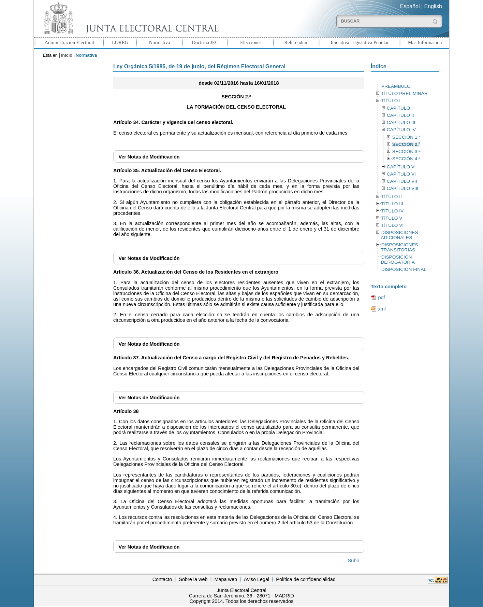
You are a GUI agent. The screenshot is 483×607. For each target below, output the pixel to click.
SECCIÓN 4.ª (406, 158)
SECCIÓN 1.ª (406, 137)
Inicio (66, 55)
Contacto (162, 579)
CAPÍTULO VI (401, 174)
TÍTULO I (390, 100)
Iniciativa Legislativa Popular (360, 42)
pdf (381, 297)
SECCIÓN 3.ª (406, 151)
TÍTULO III (392, 203)
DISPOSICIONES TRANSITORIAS (399, 247)
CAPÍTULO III (401, 122)
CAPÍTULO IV (401, 129)
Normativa (159, 42)
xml (381, 309)
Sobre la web (193, 579)
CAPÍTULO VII (402, 181)
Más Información (425, 42)
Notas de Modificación (148, 157)
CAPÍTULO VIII (403, 188)
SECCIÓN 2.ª (406, 144)
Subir (354, 560)
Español (410, 6)
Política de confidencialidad (305, 579)
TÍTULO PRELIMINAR (404, 93)
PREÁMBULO (396, 86)
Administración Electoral (69, 42)
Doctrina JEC (205, 42)
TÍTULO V (391, 218)
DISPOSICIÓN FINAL (403, 269)
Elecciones (250, 42)
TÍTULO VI (392, 225)
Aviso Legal (256, 579)
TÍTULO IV (392, 210)
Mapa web (226, 579)
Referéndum (296, 42)
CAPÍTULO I (400, 108)
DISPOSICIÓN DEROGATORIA (398, 259)
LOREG (120, 42)
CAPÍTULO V (400, 166)
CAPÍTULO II (400, 115)
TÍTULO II (391, 196)
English (433, 6)
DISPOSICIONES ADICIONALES (399, 235)
